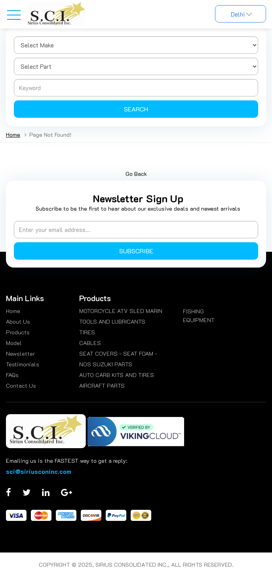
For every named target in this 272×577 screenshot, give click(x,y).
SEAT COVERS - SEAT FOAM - (118, 353)
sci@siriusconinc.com (38, 471)
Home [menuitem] (13, 311)
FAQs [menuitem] (12, 375)
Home (13, 134)
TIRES (87, 332)
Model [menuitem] (14, 343)
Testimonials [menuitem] (22, 364)
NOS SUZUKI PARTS (105, 364)
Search (136, 109)
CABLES (90, 343)
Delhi (240, 14)
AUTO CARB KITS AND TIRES (116, 375)
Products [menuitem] (18, 332)
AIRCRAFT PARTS (102, 385)
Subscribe (136, 251)
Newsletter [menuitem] (20, 353)
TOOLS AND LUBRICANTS (112, 321)
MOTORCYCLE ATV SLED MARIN (120, 311)
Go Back (136, 173)
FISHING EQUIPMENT (199, 315)
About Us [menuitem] (18, 321)
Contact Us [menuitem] (21, 385)
